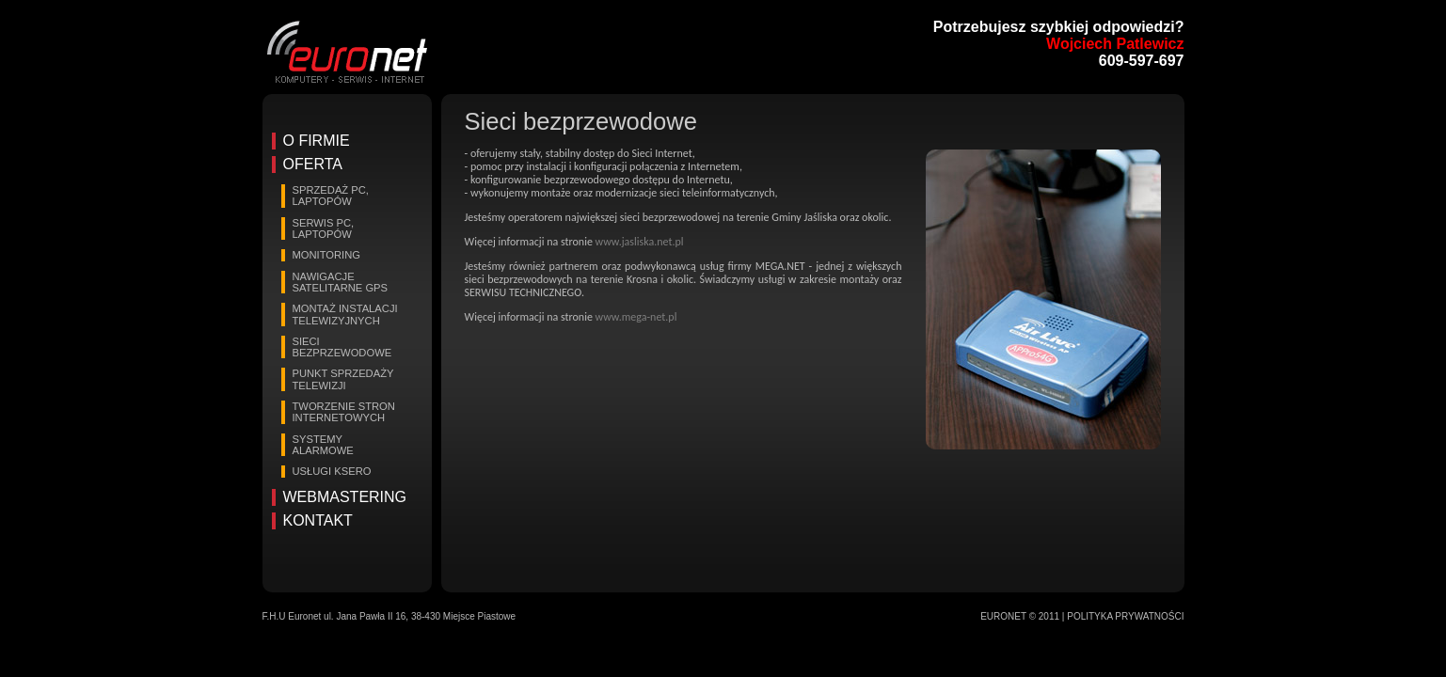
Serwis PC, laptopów (324, 228)
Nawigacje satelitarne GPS (341, 282)
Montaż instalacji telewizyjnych (345, 314)
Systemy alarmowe (323, 444)
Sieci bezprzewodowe (342, 347)
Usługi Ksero (332, 471)
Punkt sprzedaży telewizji (343, 379)
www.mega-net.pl (636, 316)
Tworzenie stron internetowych (344, 412)
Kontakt (318, 520)
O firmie (316, 141)
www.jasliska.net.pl (640, 241)
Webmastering (345, 497)
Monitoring (327, 254)
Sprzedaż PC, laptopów (331, 195)
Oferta (312, 164)
